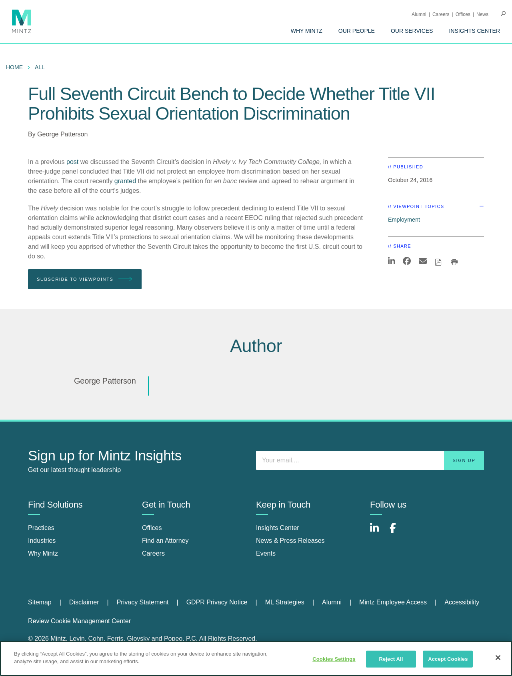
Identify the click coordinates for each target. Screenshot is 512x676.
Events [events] (266, 553)
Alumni (419, 14)
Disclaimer (84, 602)
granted (125, 181)
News (482, 14)
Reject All (391, 659)
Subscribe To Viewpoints (85, 279)
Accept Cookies (448, 659)
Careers (441, 14)
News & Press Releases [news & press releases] (290, 540)
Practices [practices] (41, 527)
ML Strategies (284, 602)
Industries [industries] (42, 540)
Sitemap (40, 602)
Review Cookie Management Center (79, 621)
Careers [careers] (153, 553)
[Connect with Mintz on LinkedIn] (378, 532)
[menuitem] (306, 31)
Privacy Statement (143, 602)
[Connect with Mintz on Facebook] (398, 532)
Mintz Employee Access (393, 602)
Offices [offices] (152, 527)
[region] (256, 658)
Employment (404, 219)
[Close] (498, 657)
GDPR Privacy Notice (217, 602)
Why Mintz (306, 31)
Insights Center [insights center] (277, 527)
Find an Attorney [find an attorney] (165, 540)
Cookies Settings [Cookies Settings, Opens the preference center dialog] (334, 659)
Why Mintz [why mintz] (43, 553)
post (72, 161)
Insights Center (474, 31)
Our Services (412, 31)
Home (14, 67)
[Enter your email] (370, 460)
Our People (356, 31)
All (40, 67)
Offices (463, 14)
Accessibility (461, 602)
